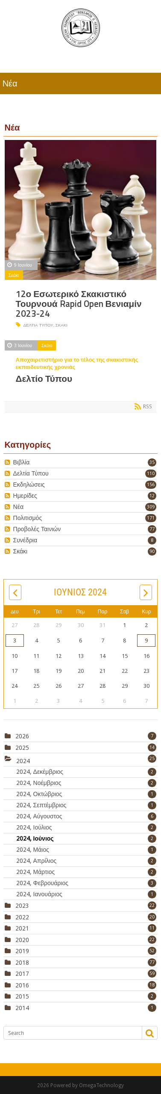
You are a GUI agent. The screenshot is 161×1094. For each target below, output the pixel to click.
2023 (22, 905)
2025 (22, 747)
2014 (22, 1008)
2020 (22, 939)
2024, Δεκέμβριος (86, 772)
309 (151, 507)
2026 (22, 736)
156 (151, 485)
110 (151, 473)
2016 (22, 985)
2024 (23, 761)
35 (152, 462)
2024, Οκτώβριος (86, 794)
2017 (22, 973)
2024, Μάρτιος (86, 872)
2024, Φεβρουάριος (86, 883)
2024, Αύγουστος (86, 816)
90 (152, 551)
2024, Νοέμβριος (86, 783)
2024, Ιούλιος (86, 827)
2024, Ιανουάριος (86, 894)
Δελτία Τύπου (38, 325)
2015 (22, 996)
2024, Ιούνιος (86, 838)
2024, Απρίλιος (86, 861)
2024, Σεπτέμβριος (86, 805)
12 (152, 496)
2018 (22, 962)
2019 (22, 951)
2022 (22, 917)
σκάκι (61, 325)
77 (152, 529)
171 (151, 518)
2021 (22, 928)
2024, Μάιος (86, 849)
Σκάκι (14, 275)
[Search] (69, 1032)
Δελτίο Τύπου (44, 378)
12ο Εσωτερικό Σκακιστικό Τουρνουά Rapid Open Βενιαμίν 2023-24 (79, 303)
